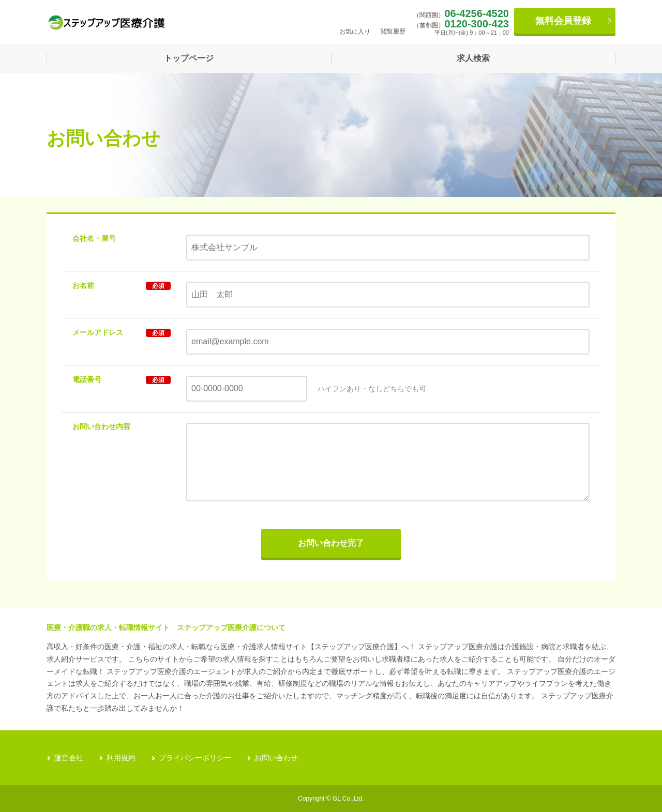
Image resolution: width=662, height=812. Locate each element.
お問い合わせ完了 (331, 543)
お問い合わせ (276, 758)
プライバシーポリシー (195, 758)
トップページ (189, 58)
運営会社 (68, 758)
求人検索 (473, 58)
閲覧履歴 (393, 21)
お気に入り (354, 21)
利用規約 (121, 758)
